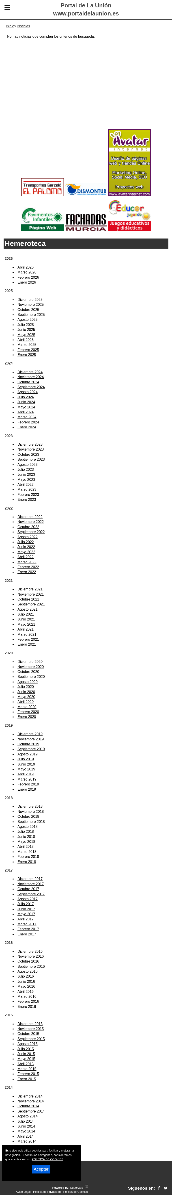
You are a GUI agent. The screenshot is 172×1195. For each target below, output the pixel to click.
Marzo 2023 (27, 489)
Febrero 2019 (28, 784)
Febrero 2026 (28, 277)
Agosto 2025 (27, 319)
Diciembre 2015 (30, 1024)
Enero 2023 (26, 499)
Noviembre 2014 (30, 1101)
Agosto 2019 (27, 754)
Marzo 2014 (27, 1141)
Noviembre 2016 (30, 956)
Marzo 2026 (27, 272)
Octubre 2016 (28, 961)
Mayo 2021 (26, 624)
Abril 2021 (25, 629)
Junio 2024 (26, 402)
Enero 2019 (26, 789)
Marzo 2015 (27, 1069)
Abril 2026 (25, 267)
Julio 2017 (25, 904)
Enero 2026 (26, 282)
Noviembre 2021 (30, 594)
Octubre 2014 (28, 1106)
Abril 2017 (25, 919)
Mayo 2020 (26, 697)
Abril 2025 (25, 340)
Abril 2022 (25, 557)
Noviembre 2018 (30, 811)
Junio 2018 (26, 837)
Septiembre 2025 (31, 315)
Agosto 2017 (27, 899)
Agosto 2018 (27, 826)
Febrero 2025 (28, 350)
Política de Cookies (75, 1191)
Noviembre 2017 (30, 884)
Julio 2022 (25, 542)
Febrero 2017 (28, 929)
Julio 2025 (25, 325)
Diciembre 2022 (30, 517)
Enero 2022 (26, 572)
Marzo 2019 (27, 779)
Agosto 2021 (27, 609)
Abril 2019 (25, 774)
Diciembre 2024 (30, 372)
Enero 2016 (26, 1006)
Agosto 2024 (27, 392)
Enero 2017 (26, 934)
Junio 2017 (26, 909)
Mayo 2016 (26, 986)
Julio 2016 (25, 976)
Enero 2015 (26, 1079)
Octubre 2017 (28, 889)
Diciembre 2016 (30, 951)
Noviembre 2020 (30, 667)
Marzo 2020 (27, 707)
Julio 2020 (25, 687)
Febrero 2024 (28, 422)
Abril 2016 (25, 991)
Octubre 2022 (28, 527)
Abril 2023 (25, 484)
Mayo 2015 (26, 1059)
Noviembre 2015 (30, 1029)
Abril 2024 (25, 412)
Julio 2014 (25, 1121)
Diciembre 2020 (30, 662)
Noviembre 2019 (30, 739)
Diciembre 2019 (30, 734)
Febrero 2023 (28, 495)
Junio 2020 (26, 692)
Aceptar (41, 1169)
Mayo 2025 (26, 335)
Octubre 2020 (28, 672)
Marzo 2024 (27, 417)
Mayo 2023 (26, 479)
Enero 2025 (26, 355)
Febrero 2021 (28, 639)
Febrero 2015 (28, 1074)
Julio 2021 (25, 614)
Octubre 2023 (28, 454)
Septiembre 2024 (31, 387)
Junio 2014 (26, 1126)
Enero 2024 (26, 427)
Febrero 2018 (28, 857)
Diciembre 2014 (30, 1096)
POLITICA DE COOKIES (47, 1159)
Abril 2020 (25, 702)
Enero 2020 (26, 717)
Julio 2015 (25, 1049)
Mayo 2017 (26, 914)
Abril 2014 (25, 1136)
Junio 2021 (26, 619)
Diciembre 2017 (30, 879)
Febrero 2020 (28, 712)
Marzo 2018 (27, 852)
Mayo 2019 (26, 769)
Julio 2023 (25, 469)
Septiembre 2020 (31, 677)
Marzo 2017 (27, 924)
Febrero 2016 (28, 1001)
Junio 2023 (26, 474)
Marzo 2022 (27, 562)
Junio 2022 (26, 547)
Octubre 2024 (28, 382)
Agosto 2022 (27, 537)
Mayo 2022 (26, 552)
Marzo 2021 (27, 634)
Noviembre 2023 (30, 449)
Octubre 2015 (28, 1034)
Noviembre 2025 (30, 304)
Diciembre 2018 (30, 806)
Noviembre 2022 (30, 522)
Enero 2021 (26, 644)
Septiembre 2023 (31, 459)
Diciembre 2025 (30, 299)
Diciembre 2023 (30, 444)
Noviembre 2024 (30, 377)
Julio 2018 (25, 831)
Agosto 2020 (27, 682)
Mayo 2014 (26, 1131)
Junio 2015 (26, 1054)
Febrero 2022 (28, 567)
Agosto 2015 (27, 1044)
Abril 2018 (25, 846)
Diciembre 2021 (30, 589)
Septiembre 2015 (31, 1039)
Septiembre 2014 (31, 1111)
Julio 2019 (25, 759)
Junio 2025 (26, 330)
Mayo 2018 (26, 842)
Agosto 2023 (27, 464)
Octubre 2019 (28, 744)
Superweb (76, 1187)
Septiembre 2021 (31, 604)
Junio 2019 (26, 764)
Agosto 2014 (27, 1116)
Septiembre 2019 (31, 749)
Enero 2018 (26, 862)
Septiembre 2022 (31, 532)
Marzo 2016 (27, 996)
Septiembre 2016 (31, 966)
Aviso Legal (23, 1191)
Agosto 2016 (27, 971)
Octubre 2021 (28, 599)
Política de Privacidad (47, 1191)
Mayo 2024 (26, 407)
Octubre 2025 (28, 310)
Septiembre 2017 (31, 894)
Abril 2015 (25, 1064)
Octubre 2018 (28, 816)
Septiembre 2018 (31, 822)
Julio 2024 (25, 397)
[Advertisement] (86, 92)
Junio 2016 (26, 981)
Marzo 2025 (27, 345)
